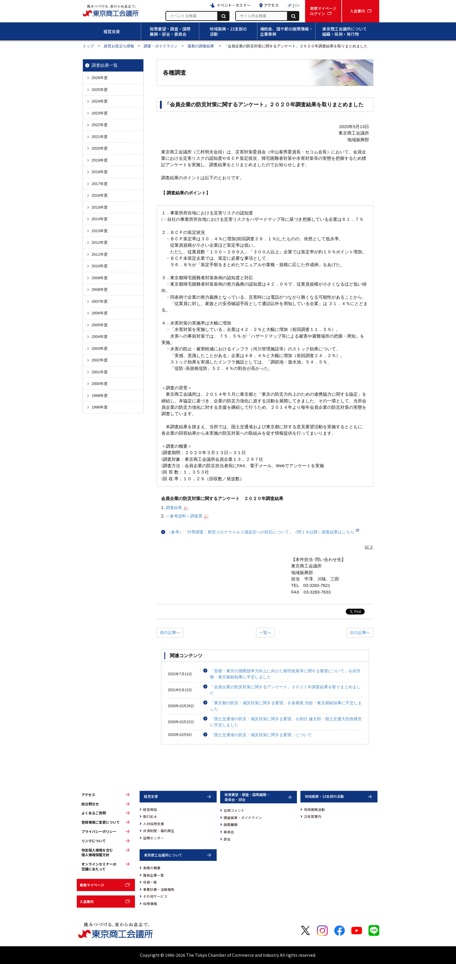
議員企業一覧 (153, 875)
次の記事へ (360, 632)
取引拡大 (150, 816)
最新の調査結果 (201, 46)
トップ (88, 46)
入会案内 (87, 901)
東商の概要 (152, 868)
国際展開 (231, 824)
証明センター (153, 838)
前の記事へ (170, 632)
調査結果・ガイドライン (243, 817)
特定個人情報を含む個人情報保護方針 (97, 852)
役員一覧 (150, 882)
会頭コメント (234, 810)
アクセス (88, 794)
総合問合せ (90, 804)
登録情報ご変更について (100, 822)
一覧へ (265, 632)
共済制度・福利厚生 (158, 830)
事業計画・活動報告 (158, 889)
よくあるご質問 (93, 813)
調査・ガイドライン (161, 46)
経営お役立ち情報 (119, 46)
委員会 (229, 831)
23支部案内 (312, 816)
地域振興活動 (314, 809)
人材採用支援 (153, 823)
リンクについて (93, 840)
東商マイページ (92, 884)
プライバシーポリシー (98, 831)
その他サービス (155, 896)
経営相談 (150, 809)
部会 (227, 839)
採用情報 (150, 903)
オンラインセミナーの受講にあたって (98, 866)
